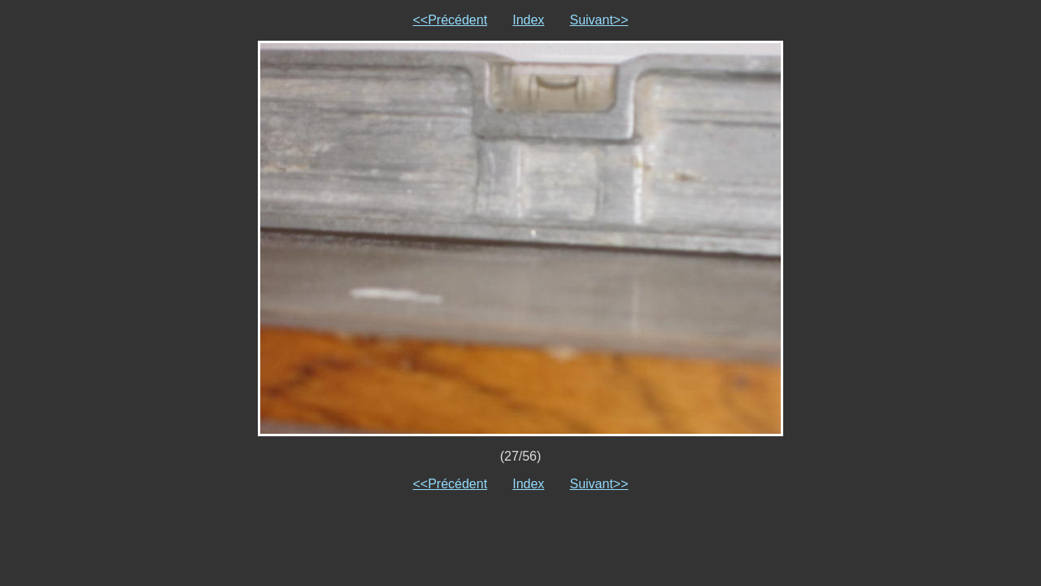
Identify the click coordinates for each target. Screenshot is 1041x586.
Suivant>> (598, 20)
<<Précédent (449, 20)
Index (528, 20)
